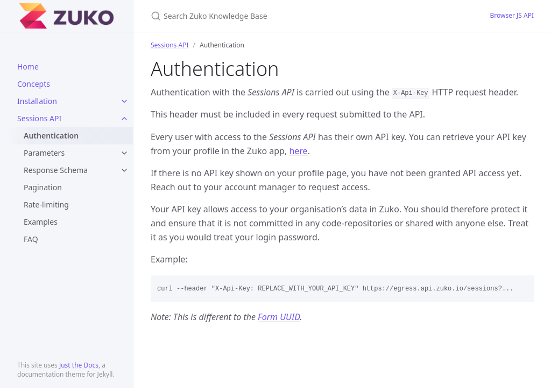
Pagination (43, 187)
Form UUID (279, 317)
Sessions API (39, 118)
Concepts (33, 84)
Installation (37, 101)
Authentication (51, 135)
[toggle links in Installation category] (124, 101)
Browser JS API (512, 15)
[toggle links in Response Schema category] (124, 170)
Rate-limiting (46, 204)
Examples (41, 222)
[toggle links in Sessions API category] (124, 118)
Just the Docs (78, 365)
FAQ (31, 239)
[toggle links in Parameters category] (124, 153)
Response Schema (56, 170)
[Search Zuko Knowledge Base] (277, 16)
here (298, 151)
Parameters (44, 153)
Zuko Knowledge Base (50, 16)
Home (28, 66)
